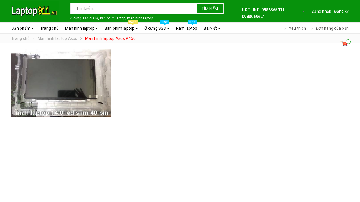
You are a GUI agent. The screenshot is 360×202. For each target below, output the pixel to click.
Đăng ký (341, 11)
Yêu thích (294, 28)
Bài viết (212, 28)
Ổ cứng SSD (156, 27)
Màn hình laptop (81, 28)
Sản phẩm (23, 28)
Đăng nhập (321, 11)
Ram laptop (186, 27)
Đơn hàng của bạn (329, 28)
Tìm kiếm (210, 8)
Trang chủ (49, 28)
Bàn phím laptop (121, 27)
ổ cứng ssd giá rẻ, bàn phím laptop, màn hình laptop (111, 18)
